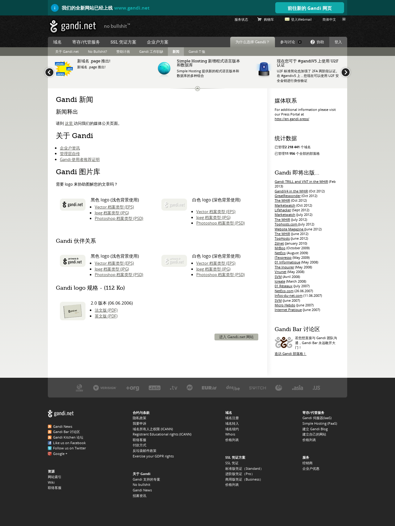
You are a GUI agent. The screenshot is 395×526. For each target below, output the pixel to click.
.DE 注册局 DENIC (278, 387)
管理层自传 (70, 153)
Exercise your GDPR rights (153, 456)
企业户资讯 (70, 148)
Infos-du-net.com (288, 295)
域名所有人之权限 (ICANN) (153, 429)
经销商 (307, 463)
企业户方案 (157, 42)
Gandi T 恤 (197, 51)
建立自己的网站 (314, 434)
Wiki (51, 482)
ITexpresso (283, 257)
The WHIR (282, 200)
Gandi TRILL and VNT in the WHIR (301, 181)
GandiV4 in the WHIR (291, 191)
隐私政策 (139, 417)
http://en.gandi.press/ (292, 118)
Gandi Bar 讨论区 (66, 431)
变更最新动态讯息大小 (197, 88)
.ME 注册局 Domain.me (190, 387)
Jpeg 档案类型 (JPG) (112, 213)
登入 (338, 42)
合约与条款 (141, 412)
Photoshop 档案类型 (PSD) (119, 218)
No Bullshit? (97, 51)
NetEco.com (284, 290)
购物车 (269, 19)
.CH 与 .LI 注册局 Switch (257, 387)
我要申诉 (139, 423)
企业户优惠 (310, 468)
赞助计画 (123, 51)
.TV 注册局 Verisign (173, 387)
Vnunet (280, 271)
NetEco (280, 252)
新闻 (176, 51)
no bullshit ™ (117, 25)
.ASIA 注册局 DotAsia (297, 387)
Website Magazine (289, 229)
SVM (278, 276)
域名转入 (232, 423)
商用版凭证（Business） (244, 479)
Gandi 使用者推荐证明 (80, 159)
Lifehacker (283, 210)
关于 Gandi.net (67, 51)
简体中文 (329, 19)
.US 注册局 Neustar (316, 387)
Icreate (280, 281)
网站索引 (54, 476)
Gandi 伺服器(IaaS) (316, 417)
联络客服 (54, 487)
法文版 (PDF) (106, 310)
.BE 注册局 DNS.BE (233, 387)
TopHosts (282, 238)
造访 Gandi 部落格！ (290, 353)
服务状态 (241, 19)
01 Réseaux (284, 286)
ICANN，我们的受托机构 (79, 387)
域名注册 (232, 417)
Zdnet (279, 243)
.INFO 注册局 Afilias (154, 387)
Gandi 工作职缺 (151, 51)
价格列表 (232, 439)
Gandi (73, 26)
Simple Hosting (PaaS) (319, 423)
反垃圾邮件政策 (144, 450)
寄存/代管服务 (86, 42)
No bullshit (141, 484)
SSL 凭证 (232, 463)
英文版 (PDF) (106, 316)
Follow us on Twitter (69, 448)
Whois (230, 434)
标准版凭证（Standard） (244, 468)
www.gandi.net (132, 8)
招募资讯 (139, 495)
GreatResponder (288, 195)
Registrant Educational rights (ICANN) (162, 434)
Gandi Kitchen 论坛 (68, 437)
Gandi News (62, 426)
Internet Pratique (288, 309)
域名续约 (232, 429)
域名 (57, 42)
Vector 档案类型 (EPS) (114, 207)
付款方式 (139, 445)
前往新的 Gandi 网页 (310, 8)
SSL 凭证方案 (123, 42)
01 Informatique (287, 262)
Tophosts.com (286, 224)
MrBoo (280, 248)
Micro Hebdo (285, 305)
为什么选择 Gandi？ (252, 42)
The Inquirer (284, 267)
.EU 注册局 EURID (209, 387)
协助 (320, 42)
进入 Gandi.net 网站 (236, 337)
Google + (60, 453)
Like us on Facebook (69, 442)
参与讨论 (287, 42)
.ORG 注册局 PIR (132, 387)
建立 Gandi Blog (315, 429)
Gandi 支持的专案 (146, 479)
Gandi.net (61, 414)
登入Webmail (301, 19)
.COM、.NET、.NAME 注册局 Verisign (105, 387)
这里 (69, 123)
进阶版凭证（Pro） (240, 473)
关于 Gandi (141, 473)
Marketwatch (285, 205)
